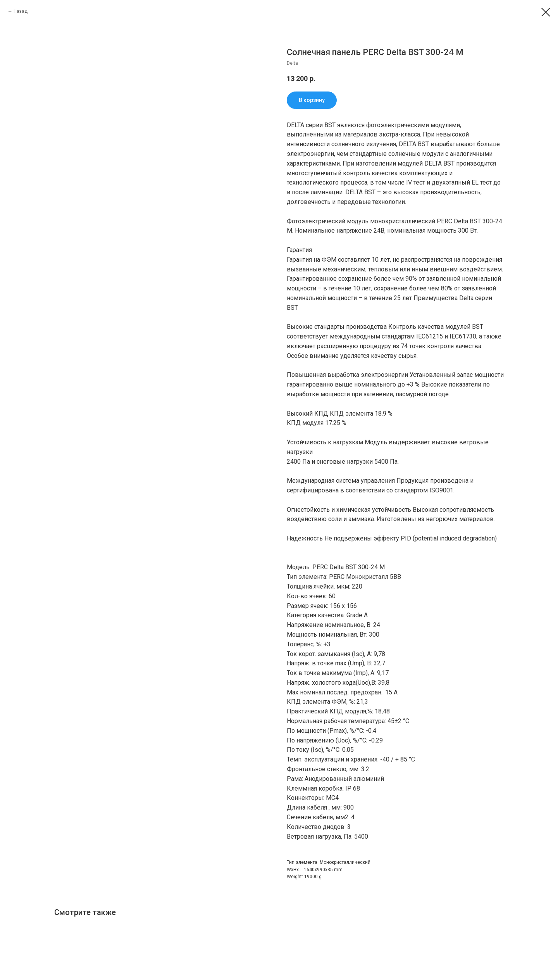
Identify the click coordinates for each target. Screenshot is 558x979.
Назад (21, 11)
